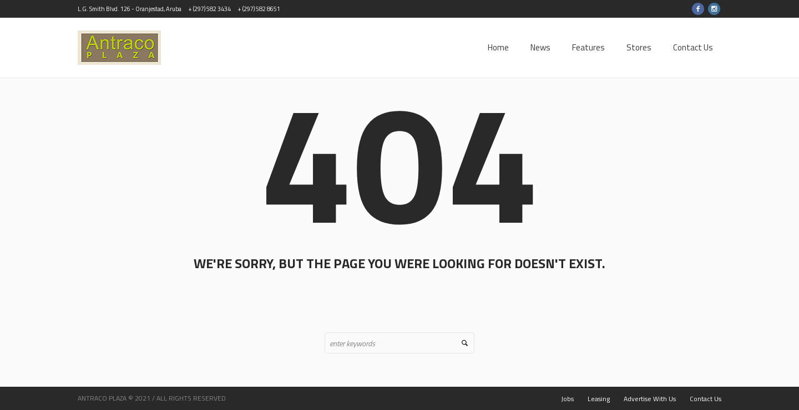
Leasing (599, 398)
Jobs (567, 398)
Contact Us (705, 398)
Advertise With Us (650, 398)
